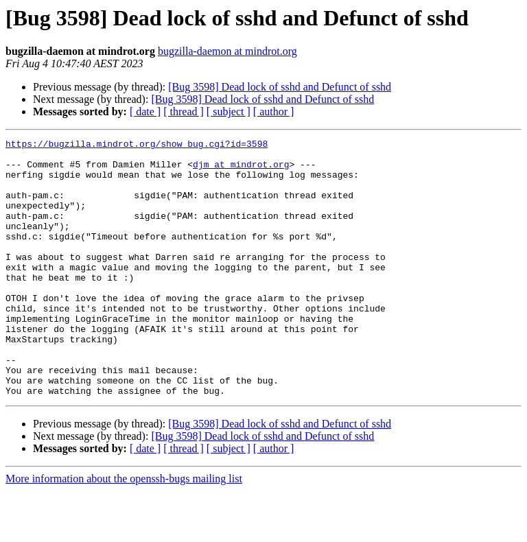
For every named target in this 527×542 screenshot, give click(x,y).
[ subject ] (228, 111)
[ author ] (273, 111)
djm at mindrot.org (241, 170)
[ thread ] (183, 111)
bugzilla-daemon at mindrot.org (227, 51)
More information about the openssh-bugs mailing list (123, 530)
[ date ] (145, 111)
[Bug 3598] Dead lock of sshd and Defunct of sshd (279, 87)
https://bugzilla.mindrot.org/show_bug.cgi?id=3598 (136, 145)
